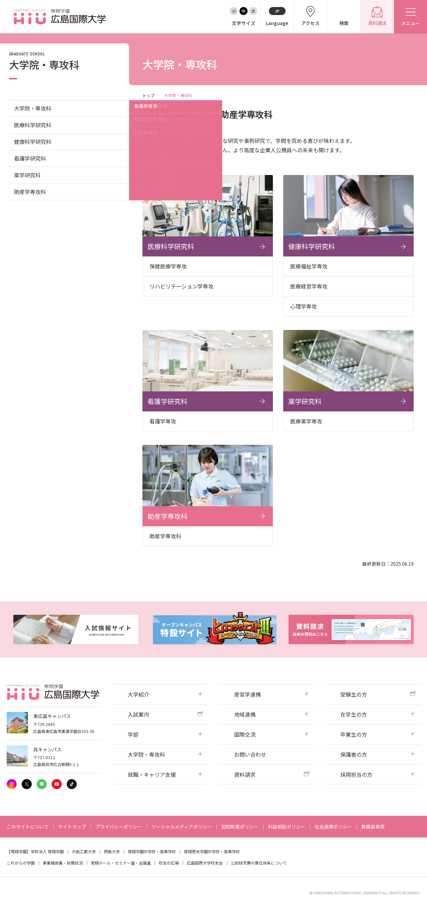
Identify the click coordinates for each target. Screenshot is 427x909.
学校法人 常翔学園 (47, 851)
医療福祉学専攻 (309, 266)
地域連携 (245, 714)
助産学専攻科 (30, 192)
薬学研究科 (27, 175)
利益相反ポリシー (286, 826)
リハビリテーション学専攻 (181, 286)
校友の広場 (169, 863)
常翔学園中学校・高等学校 (152, 851)
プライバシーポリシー (118, 826)
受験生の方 (353, 694)
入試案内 (138, 714)
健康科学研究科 (32, 142)
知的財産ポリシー (240, 826)
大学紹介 (138, 694)
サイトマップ (72, 826)
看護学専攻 (162, 421)
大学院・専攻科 (32, 108)
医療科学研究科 (32, 125)
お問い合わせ (250, 754)
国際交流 (245, 734)
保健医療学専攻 (168, 266)
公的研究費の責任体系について (259, 863)
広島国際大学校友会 (205, 863)
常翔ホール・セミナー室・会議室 (121, 863)
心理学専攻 (303, 306)
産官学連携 (247, 694)
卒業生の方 (353, 734)
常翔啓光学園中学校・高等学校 (212, 851)
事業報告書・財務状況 (63, 863)
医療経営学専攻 (309, 286)
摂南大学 (112, 851)
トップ (148, 95)
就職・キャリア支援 (152, 774)
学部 (133, 734)
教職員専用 (373, 826)
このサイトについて (28, 826)
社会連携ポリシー (333, 826)
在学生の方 (353, 714)
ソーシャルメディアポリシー (181, 826)
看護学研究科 (30, 158)
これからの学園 (21, 863)
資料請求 (245, 774)
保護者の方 (353, 754)
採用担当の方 (356, 774)
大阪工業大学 (84, 851)
